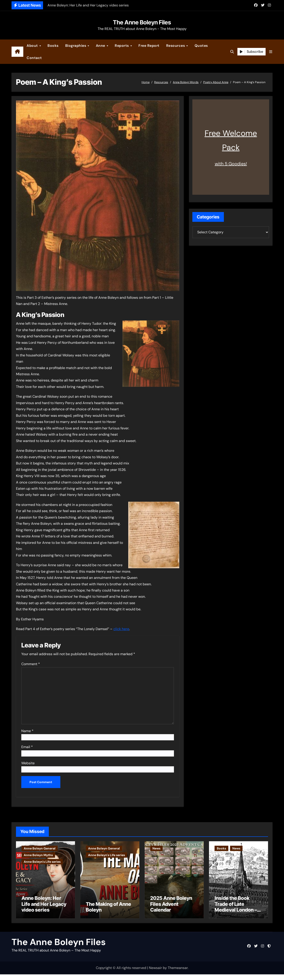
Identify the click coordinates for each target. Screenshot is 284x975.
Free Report (149, 45)
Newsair (155, 968)
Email (27, 747)
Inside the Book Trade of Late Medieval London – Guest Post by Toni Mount (236, 910)
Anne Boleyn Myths (38, 855)
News (156, 848)
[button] (270, 52)
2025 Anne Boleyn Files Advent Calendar (171, 904)
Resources (176, 45)
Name (27, 731)
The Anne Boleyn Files (142, 22)
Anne (101, 45)
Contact (34, 57)
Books (53, 45)
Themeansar (178, 968)
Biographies (76, 45)
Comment (30, 664)
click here (121, 629)
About (33, 45)
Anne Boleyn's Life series (42, 862)
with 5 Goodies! (231, 164)
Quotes (201, 45)
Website (28, 763)
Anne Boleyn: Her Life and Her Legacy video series (44, 904)
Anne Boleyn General (39, 848)
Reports (122, 45)
